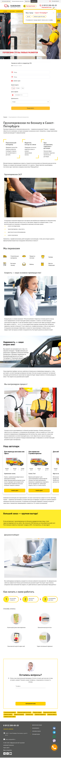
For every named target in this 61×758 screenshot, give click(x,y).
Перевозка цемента (52, 714)
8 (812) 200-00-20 (49, 5)
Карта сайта (6, 747)
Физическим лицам (37, 725)
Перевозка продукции (19, 714)
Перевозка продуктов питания (24, 712)
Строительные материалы (9, 712)
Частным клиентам (6, 1)
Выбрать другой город (39, 16)
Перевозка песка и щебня (9, 716)
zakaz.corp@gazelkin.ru (10, 739)
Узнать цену (14, 490)
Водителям (27, 1)
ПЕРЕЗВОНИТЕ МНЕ (31, 703)
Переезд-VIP (34, 1)
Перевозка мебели (8, 714)
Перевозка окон (29, 714)
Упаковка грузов (36, 731)
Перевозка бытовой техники (49, 712)
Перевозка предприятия (40, 714)
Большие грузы (36, 734)
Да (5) (28, 16)
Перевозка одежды (37, 712)
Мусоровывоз (35, 728)
